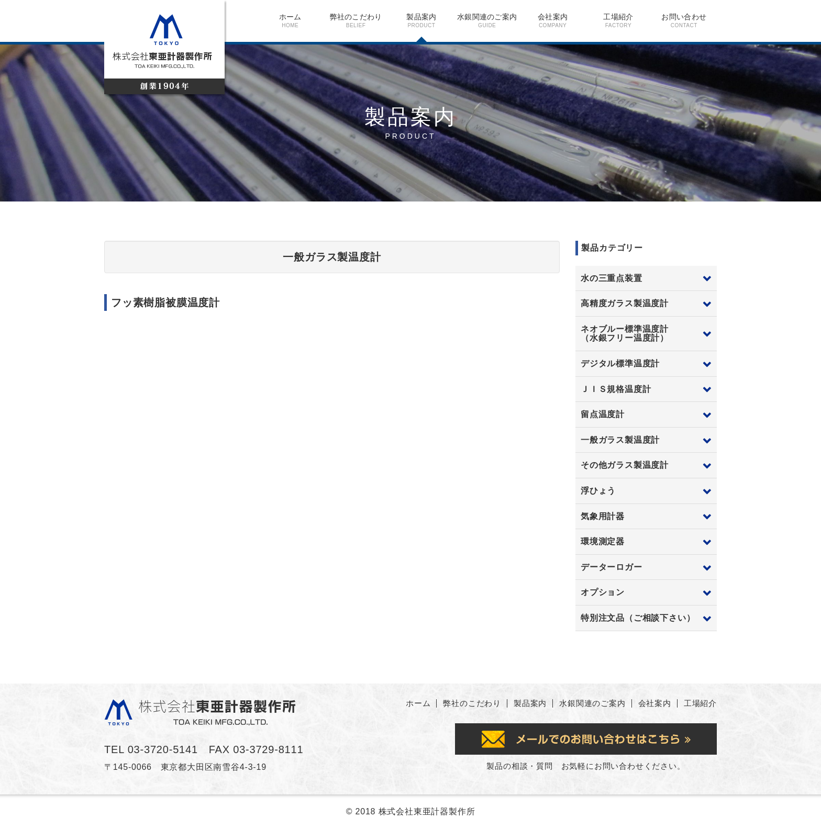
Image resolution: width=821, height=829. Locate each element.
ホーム (290, 20)
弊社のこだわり (356, 20)
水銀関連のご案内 (487, 20)
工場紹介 (618, 20)
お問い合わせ (684, 20)
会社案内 (552, 20)
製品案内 (421, 20)
